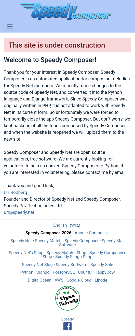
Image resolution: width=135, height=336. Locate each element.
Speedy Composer (82, 240)
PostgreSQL (64, 272)
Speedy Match (48, 240)
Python (26, 272)
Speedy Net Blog (37, 264)
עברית (76, 225)
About (80, 232)
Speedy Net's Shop (26, 252)
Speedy (67, 319)
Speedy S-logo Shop (73, 256)
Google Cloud (79, 280)
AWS (59, 280)
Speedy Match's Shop (66, 252)
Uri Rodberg (15, 192)
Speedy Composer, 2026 (48, 232)
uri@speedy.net (19, 212)
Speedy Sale (101, 264)
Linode (101, 280)
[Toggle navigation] (10, 26)
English (60, 225)
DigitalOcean (39, 280)
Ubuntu (84, 272)
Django (43, 272)
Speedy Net (21, 240)
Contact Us (99, 232)
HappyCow (104, 272)
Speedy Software (71, 264)
